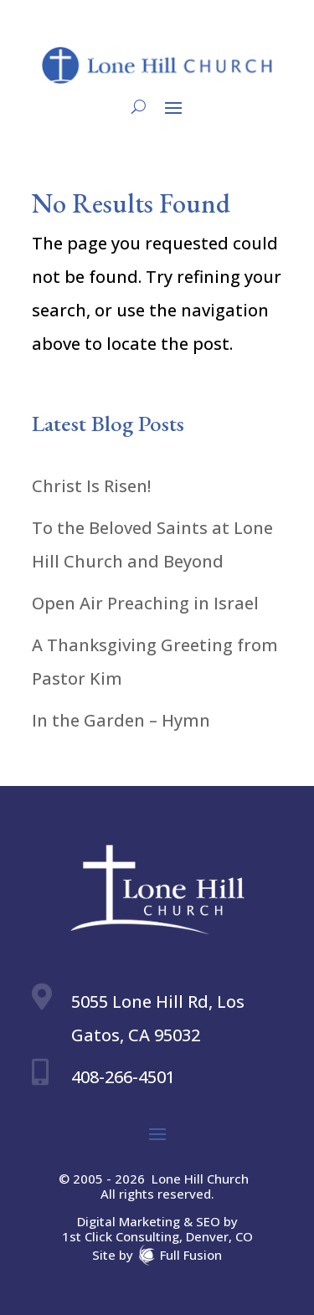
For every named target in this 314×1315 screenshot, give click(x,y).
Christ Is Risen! (91, 486)
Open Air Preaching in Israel (145, 603)
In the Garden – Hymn (121, 720)
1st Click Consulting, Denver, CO (157, 1236)
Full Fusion (191, 1254)
